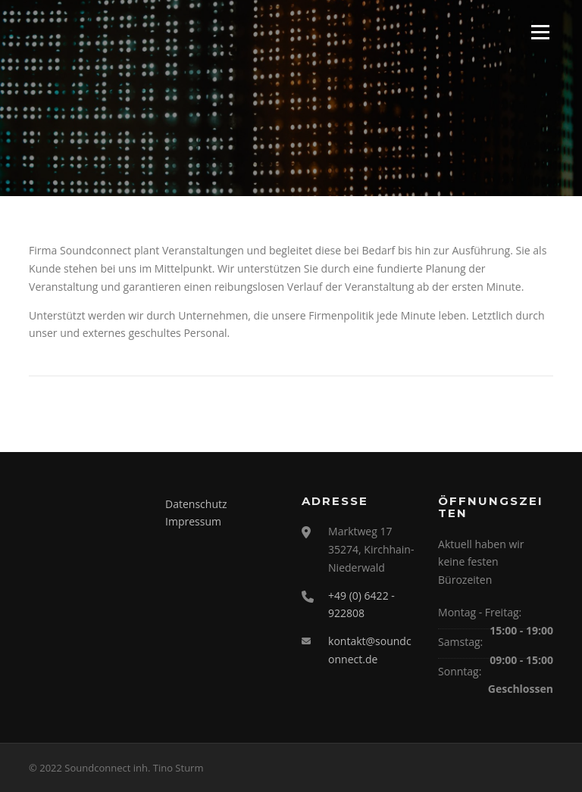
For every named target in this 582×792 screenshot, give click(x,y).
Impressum (193, 521)
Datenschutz (196, 504)
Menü (540, 32)
